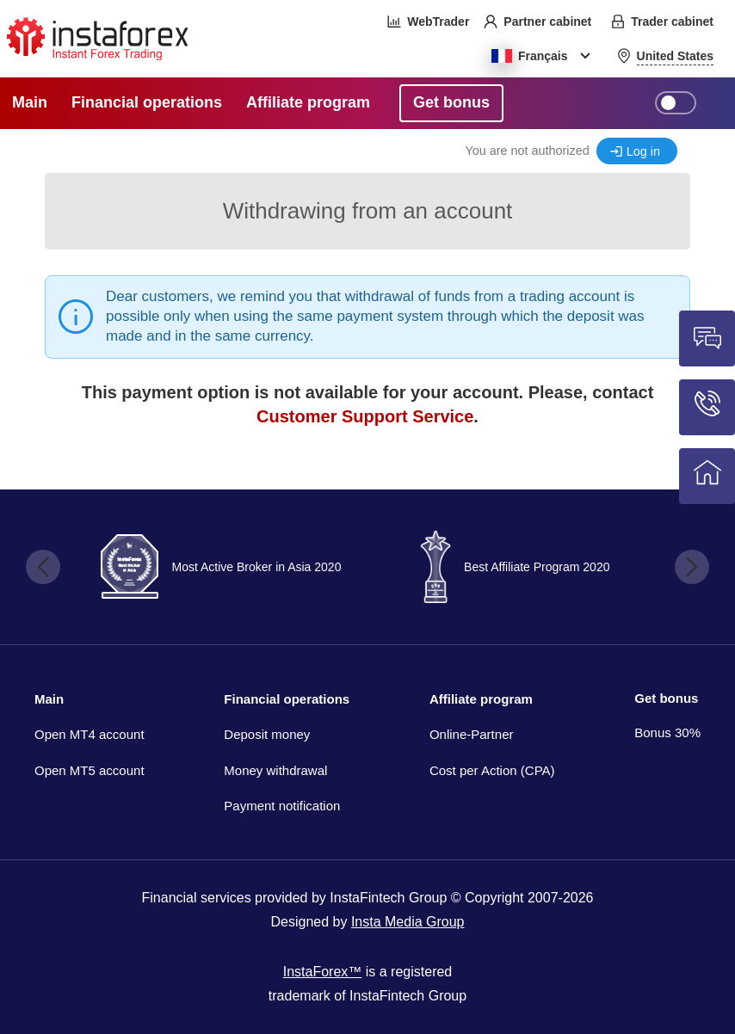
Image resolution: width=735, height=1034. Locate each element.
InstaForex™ (322, 971)
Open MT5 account (89, 770)
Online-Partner (471, 734)
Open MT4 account (89, 734)
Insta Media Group (408, 921)
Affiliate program (481, 699)
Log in (643, 151)
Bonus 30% (667, 732)
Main (49, 699)
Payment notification (282, 805)
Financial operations (286, 699)
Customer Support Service (364, 416)
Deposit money (267, 734)
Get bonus (666, 698)
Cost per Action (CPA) (492, 770)
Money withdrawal (275, 770)
